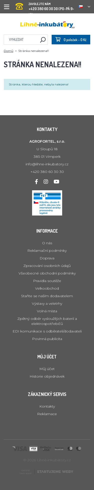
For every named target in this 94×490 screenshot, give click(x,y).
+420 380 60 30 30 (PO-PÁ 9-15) (45, 5)
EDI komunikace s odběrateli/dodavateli (47, 331)
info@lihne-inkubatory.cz (47, 164)
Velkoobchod (47, 288)
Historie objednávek (47, 376)
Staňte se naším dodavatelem (47, 296)
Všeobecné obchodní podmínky (47, 273)
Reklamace (47, 414)
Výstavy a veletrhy (47, 303)
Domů (8, 51)
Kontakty (47, 406)
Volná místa (47, 311)
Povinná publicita (47, 338)
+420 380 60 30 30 (47, 171)
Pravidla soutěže (47, 281)
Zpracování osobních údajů (47, 265)
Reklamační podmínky (47, 250)
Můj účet (47, 368)
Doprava (47, 258)
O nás (47, 243)
